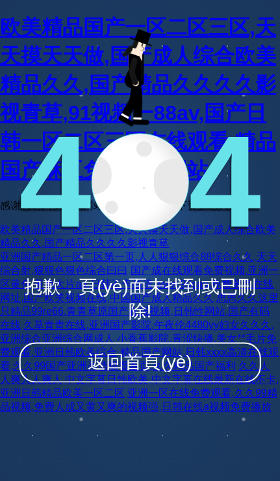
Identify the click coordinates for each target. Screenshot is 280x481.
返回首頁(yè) (140, 362)
